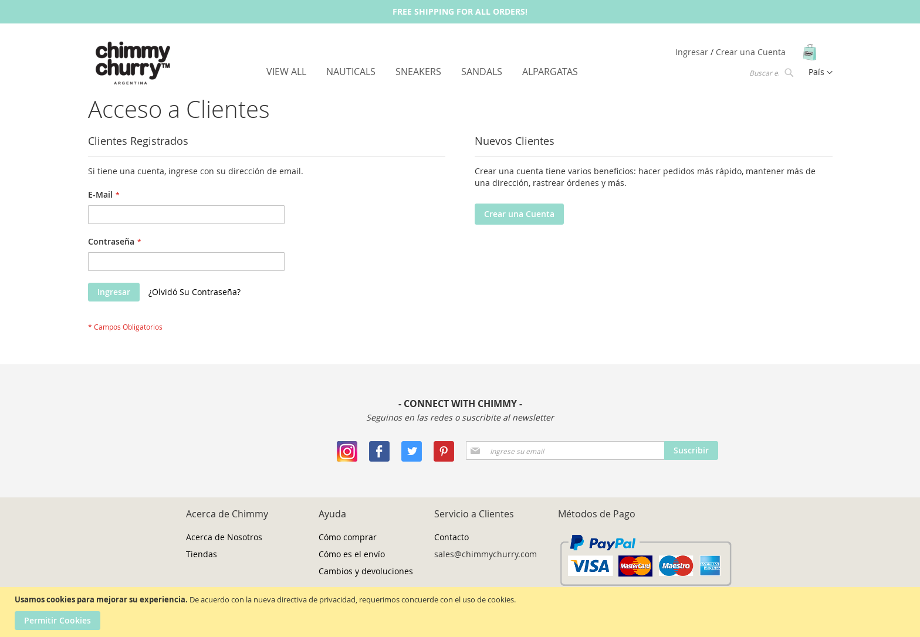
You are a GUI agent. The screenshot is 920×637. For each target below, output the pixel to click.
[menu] (422, 72)
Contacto (451, 537)
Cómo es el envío (352, 554)
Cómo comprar (348, 537)
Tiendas (201, 554)
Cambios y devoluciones (366, 571)
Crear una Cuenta (751, 51)
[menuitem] (286, 71)
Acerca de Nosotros (224, 537)
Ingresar (693, 51)
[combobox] (770, 72)
